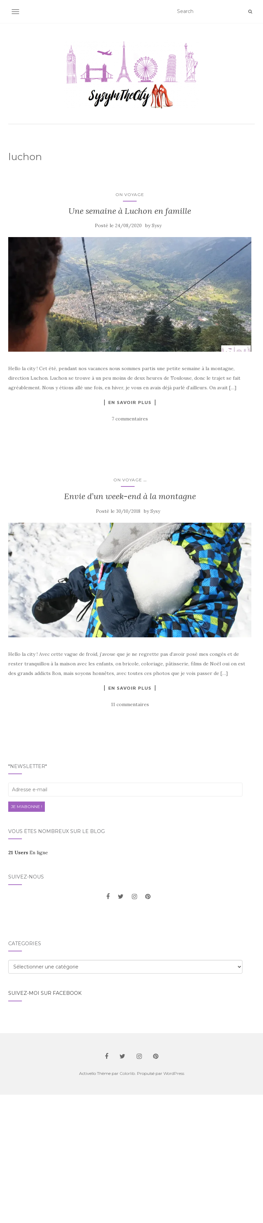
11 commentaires (130, 704)
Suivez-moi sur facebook (45, 993)
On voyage (129, 194)
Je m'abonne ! (26, 806)
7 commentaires (130, 419)
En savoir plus (129, 402)
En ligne (28, 852)
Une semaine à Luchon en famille (129, 211)
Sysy (157, 226)
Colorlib (127, 1073)
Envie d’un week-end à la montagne (130, 496)
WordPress (173, 1073)
